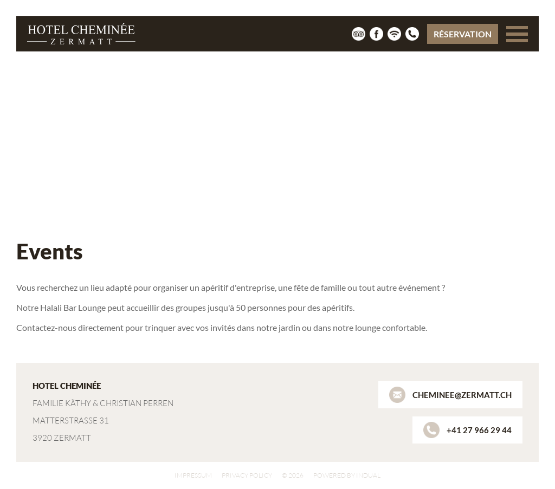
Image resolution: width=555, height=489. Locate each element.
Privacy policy (247, 475)
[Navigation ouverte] (517, 34)
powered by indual (346, 475)
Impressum (193, 475)
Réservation (463, 34)
